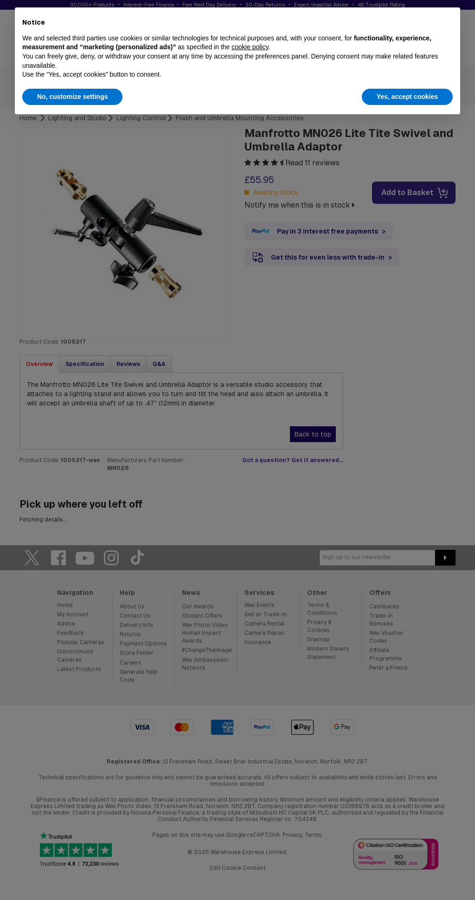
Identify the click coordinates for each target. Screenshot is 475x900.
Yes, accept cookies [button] (407, 96)
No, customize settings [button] (72, 96)
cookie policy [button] (249, 47)
